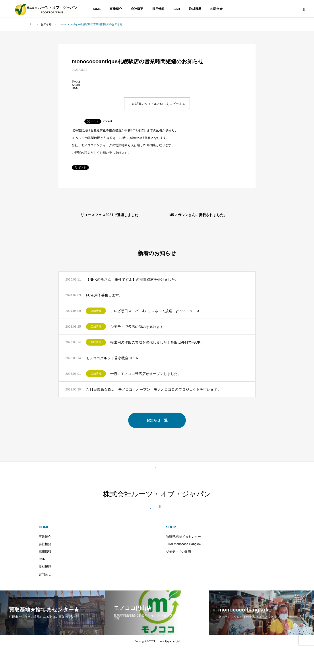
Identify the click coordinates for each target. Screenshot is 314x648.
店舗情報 (96, 310)
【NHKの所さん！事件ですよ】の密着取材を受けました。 (132, 279)
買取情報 (96, 342)
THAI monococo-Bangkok (184, 544)
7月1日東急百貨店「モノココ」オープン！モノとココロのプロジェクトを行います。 (153, 389)
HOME (96, 9)
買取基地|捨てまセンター (183, 536)
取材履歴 (195, 9)
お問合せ (216, 9)
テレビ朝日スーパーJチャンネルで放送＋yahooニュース (155, 311)
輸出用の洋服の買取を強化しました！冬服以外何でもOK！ (157, 342)
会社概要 (137, 9)
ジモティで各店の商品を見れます (136, 327)
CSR (176, 9)
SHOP (171, 527)
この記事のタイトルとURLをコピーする (157, 104)
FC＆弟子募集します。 (104, 295)
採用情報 (158, 9)
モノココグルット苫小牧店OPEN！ (114, 358)
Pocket (107, 121)
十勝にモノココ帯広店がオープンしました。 (145, 374)
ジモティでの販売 (178, 551)
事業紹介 (116, 9)
